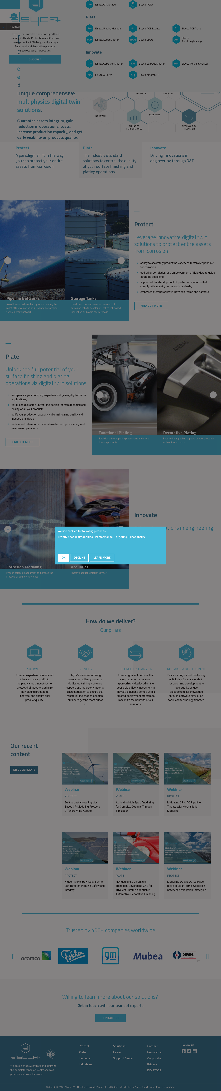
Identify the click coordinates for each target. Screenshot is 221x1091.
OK (63, 557)
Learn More (101, 557)
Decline (79, 557)
